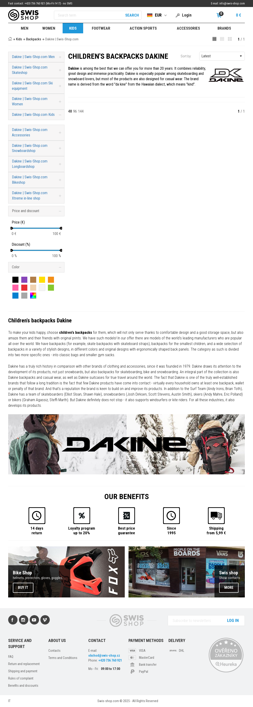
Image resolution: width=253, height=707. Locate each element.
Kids (19, 39)
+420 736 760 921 (110, 660)
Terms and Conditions (62, 658)
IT (9, 701)
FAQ (10, 657)
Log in (233, 620)
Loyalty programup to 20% (81, 530)
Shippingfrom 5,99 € (216, 530)
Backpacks (33, 39)
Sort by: (186, 56)
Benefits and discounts (23, 685)
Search (132, 15)
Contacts (54, 650)
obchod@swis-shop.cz (104, 655)
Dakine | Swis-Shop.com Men (33, 57)
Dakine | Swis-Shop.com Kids (33, 114)
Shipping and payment (22, 671)
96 (75, 111)
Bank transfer (148, 664)
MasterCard (146, 657)
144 (81, 111)
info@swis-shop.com (232, 3)
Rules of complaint (20, 678)
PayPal (143, 671)
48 (70, 111)
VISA (142, 650)
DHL (181, 650)
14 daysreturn (36, 530)
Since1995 (171, 530)
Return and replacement (24, 664)
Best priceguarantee (126, 530)
